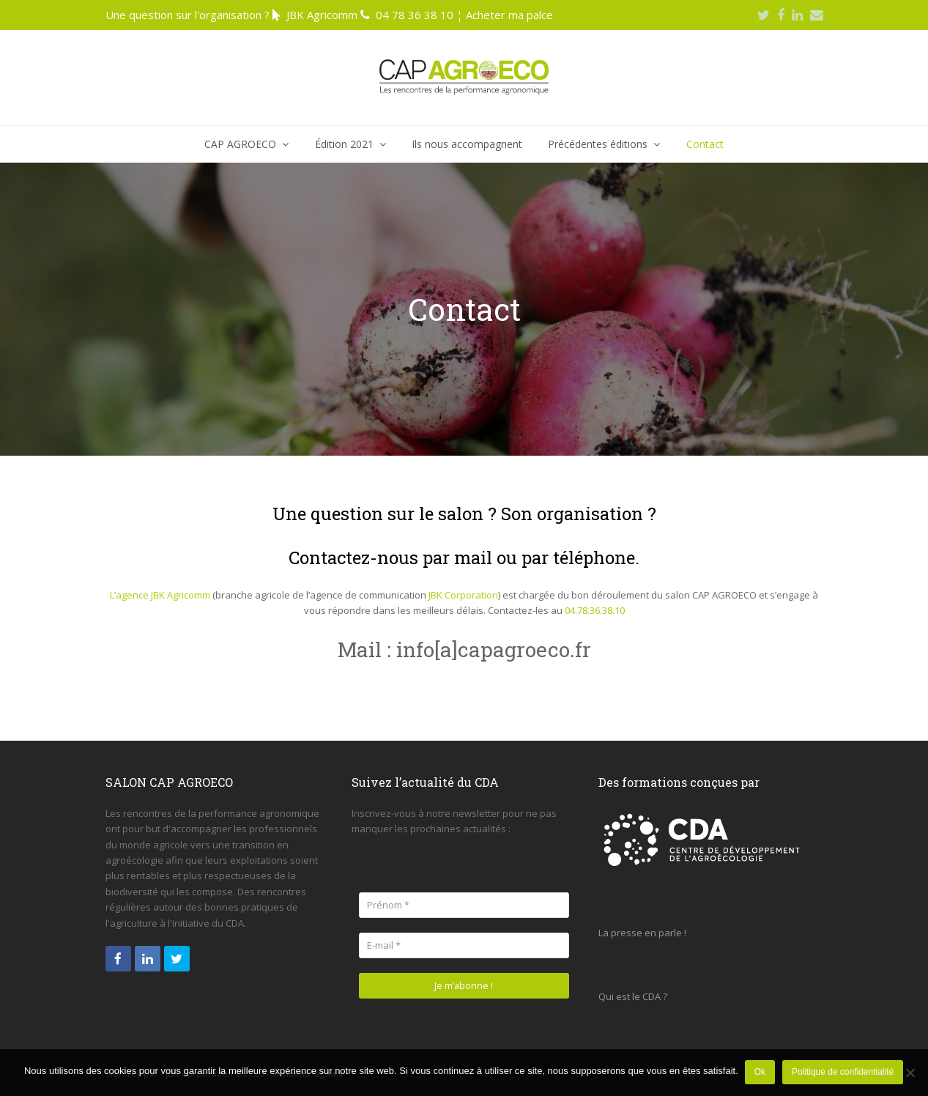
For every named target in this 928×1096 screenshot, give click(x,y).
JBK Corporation (463, 594)
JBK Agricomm (321, 14)
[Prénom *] (464, 905)
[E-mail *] (464, 945)
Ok (760, 1072)
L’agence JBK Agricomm (160, 594)
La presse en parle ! (642, 932)
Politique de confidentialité (843, 1072)
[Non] (909, 1073)
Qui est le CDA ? (632, 996)
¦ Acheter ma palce (504, 14)
